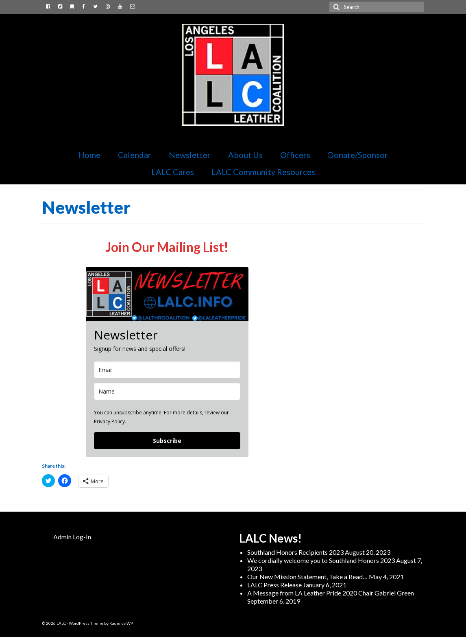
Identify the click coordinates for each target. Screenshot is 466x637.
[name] (167, 391)
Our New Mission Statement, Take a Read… (307, 576)
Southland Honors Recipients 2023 (295, 552)
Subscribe (167, 440)
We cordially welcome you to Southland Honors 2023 (321, 560)
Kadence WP (121, 623)
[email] (167, 370)
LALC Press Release (274, 585)
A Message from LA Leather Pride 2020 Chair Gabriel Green (330, 593)
